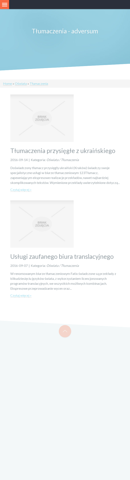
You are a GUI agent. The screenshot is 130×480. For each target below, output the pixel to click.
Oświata (21, 83)
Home (7, 83)
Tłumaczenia (39, 83)
